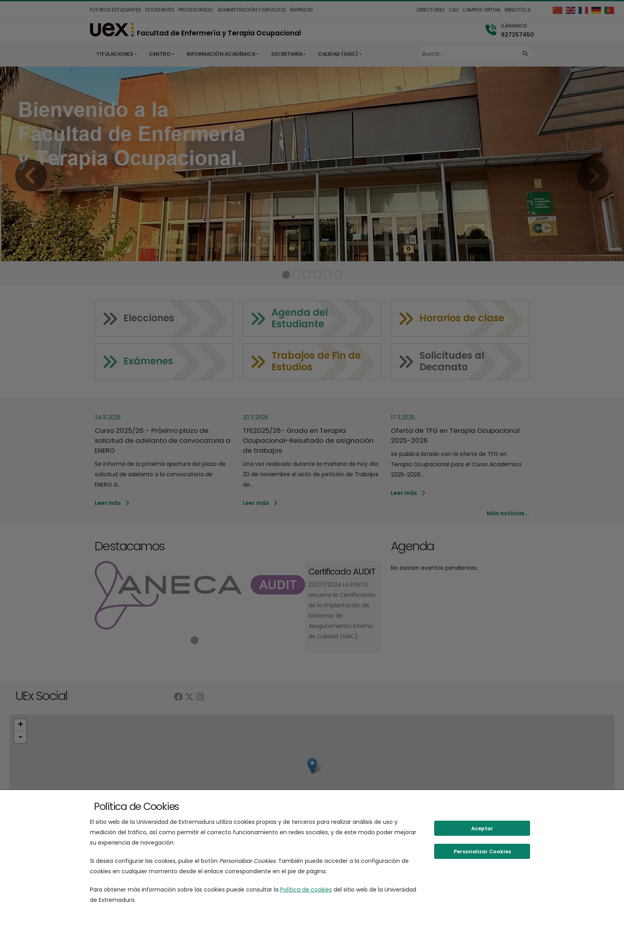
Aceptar (482, 828)
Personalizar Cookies (482, 851)
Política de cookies (306, 890)
